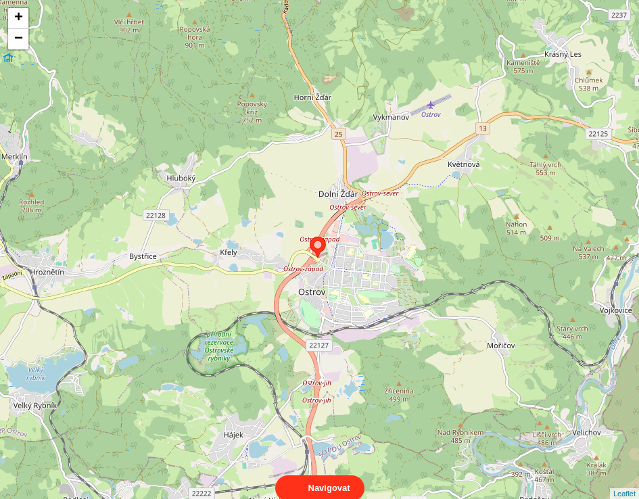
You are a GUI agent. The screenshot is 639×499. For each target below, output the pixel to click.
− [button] (18, 39)
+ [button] (18, 18)
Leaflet (624, 481)
